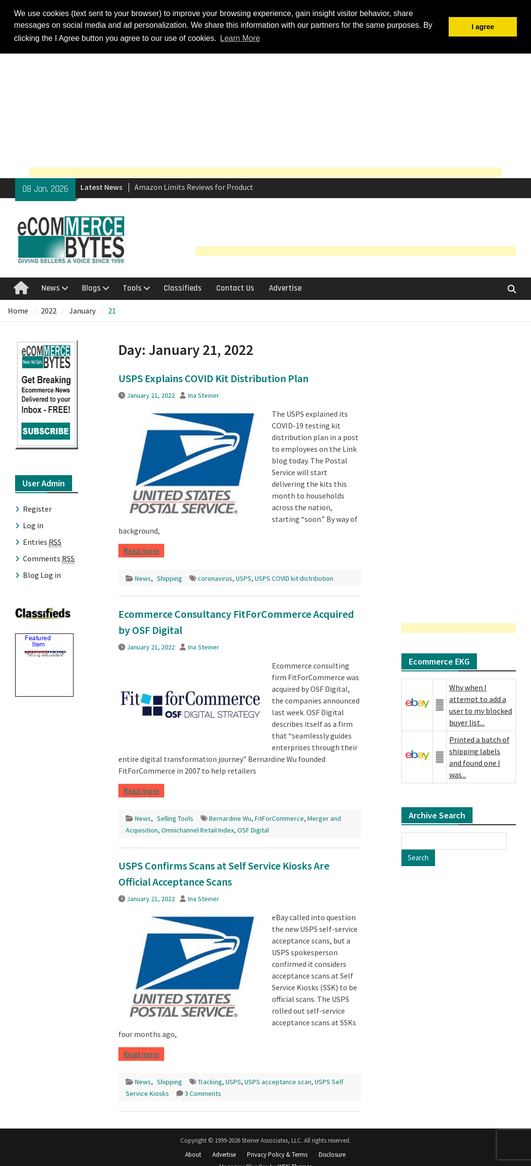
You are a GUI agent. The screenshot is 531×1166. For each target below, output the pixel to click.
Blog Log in (42, 573)
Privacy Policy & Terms (277, 1153)
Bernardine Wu (230, 817)
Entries (42, 541)
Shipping (169, 577)
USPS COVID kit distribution (294, 577)
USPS (243, 577)
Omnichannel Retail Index (197, 828)
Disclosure (332, 1153)
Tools (132, 287)
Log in (33, 524)
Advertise (285, 287)
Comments (49, 557)
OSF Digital (253, 828)
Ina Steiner (203, 393)
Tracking (210, 1080)
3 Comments (203, 1092)
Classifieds (183, 287)
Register (37, 507)
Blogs (91, 287)
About (193, 1153)
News (50, 287)
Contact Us (235, 287)
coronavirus (215, 577)
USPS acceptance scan (278, 1080)
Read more (141, 549)
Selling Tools (175, 817)
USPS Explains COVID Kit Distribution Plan (213, 377)
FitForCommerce (279, 817)
